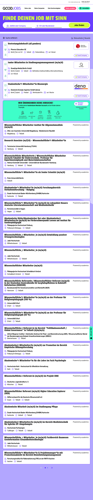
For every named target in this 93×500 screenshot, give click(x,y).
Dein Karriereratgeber (54, 8)
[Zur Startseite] (12, 8)
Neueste (87, 38)
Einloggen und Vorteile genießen (81, 108)
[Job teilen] (5, 50)
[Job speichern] (5, 45)
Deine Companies (39, 8)
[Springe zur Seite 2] (47, 467)
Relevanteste (78, 38)
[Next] (52, 468)
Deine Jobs (28, 8)
